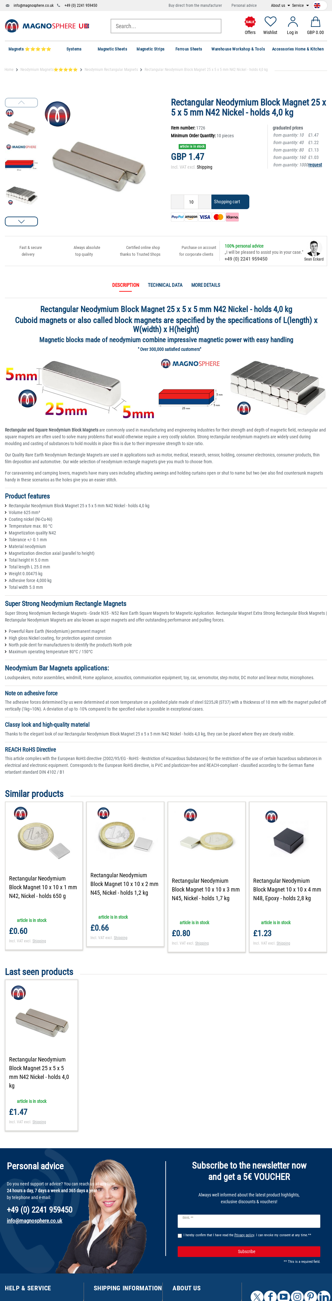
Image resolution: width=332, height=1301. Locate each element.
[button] (21, 221)
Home (9, 69)
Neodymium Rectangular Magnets (111, 69)
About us (278, 5)
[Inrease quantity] (204, 202)
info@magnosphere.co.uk (33, 5)
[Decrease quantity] (177, 202)
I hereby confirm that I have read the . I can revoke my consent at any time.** (247, 1235)
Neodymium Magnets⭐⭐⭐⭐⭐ (49, 69)
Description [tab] (125, 285)
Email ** (188, 1217)
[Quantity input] (191, 202)
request (315, 164)
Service (298, 5)
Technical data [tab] (165, 285)
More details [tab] (205, 285)
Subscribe (276, 1252)
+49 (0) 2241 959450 (81, 5)
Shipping (204, 167)
